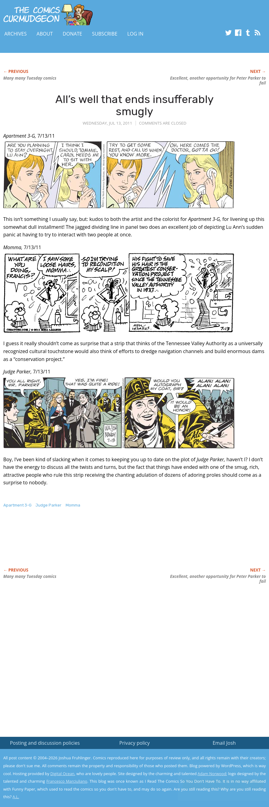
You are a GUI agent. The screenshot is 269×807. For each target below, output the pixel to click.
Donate (72, 33)
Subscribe (104, 33)
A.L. (15, 796)
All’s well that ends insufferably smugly (134, 105)
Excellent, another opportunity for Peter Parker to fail (218, 80)
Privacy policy (134, 743)
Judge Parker (48, 505)
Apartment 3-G (17, 505)
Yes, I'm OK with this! (217, 784)
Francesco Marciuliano (66, 781)
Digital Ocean (62, 773)
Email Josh (224, 743)
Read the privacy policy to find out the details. (215, 769)
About (44, 33)
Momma (73, 505)
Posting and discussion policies (45, 743)
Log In (135, 33)
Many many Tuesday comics (30, 78)
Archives (15, 33)
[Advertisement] (114, 544)
